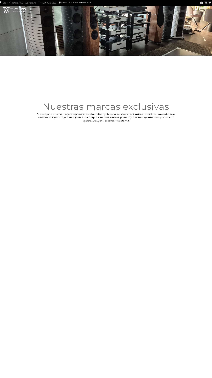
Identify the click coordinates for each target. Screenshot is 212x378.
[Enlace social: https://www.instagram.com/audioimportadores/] (210, 3)
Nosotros (172, 15)
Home (128, 15)
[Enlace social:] (206, 3)
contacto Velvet (197, 15)
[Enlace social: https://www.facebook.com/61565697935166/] (201, 3)
